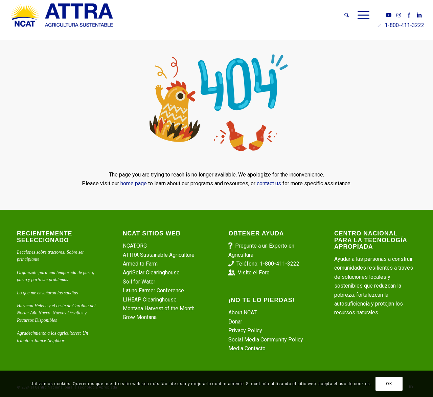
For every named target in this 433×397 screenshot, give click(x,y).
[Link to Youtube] (389, 15)
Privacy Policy (245, 330)
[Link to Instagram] (399, 15)
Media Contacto (247, 348)
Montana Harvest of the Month (159, 308)
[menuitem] (346, 15)
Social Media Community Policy (265, 339)
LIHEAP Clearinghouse (150, 299)
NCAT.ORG (135, 246)
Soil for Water (139, 281)
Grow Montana (140, 317)
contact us (269, 183)
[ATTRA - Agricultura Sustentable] (62, 15)
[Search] (346, 15)
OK (389, 383)
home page (133, 183)
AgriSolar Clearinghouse (151, 272)
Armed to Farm (140, 263)
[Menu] (361, 15)
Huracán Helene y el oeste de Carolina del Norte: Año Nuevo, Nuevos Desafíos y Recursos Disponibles (56, 313)
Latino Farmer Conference (153, 290)
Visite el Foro (254, 272)
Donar (235, 321)
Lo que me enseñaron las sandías (47, 292)
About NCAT (242, 312)
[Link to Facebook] (409, 15)
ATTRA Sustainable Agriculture (159, 255)
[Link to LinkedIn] (419, 15)
